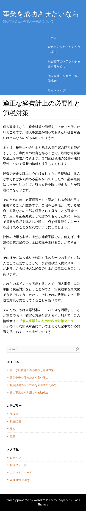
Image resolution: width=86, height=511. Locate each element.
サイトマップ (57, 90)
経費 (12, 436)
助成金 (14, 414)
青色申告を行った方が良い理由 (64, 49)
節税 (12, 429)
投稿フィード (18, 465)
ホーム (52, 37)
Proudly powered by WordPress (27, 500)
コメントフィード (21, 472)
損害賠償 (15, 421)
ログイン (15, 458)
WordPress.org (20, 480)
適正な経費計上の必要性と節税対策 (32, 370)
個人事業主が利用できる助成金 (64, 78)
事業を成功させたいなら (41, 13)
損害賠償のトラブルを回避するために (64, 63)
